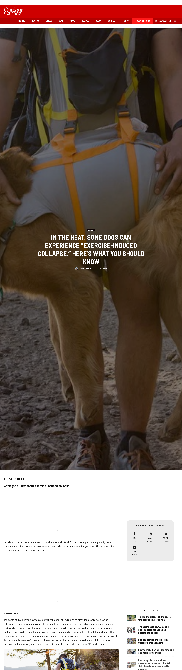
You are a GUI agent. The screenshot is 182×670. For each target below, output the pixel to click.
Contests (113, 21)
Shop (126, 21)
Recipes (85, 21)
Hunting (35, 21)
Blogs (99, 21)
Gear (61, 21)
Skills (49, 21)
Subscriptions (142, 21)
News (72, 21)
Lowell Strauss (86, 269)
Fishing (21, 21)
